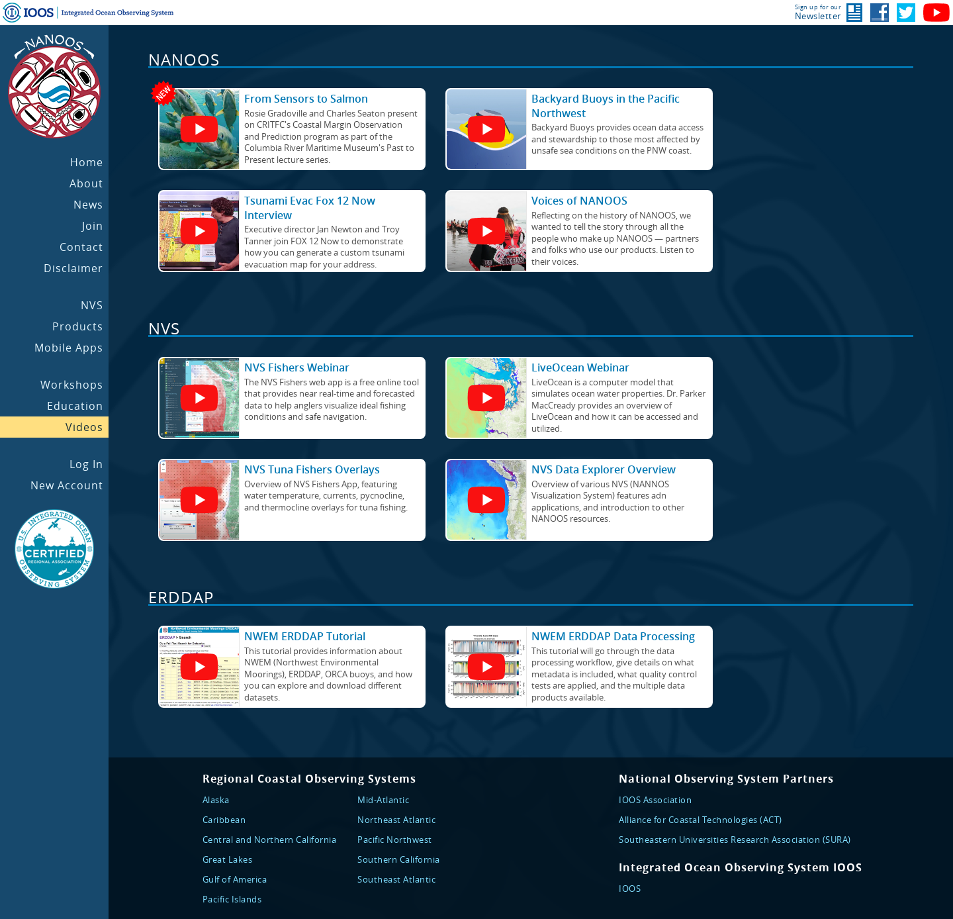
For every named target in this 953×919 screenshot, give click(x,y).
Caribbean (224, 820)
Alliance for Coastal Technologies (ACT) (700, 820)
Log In (86, 464)
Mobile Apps (68, 347)
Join (92, 225)
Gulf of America (235, 879)
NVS (92, 305)
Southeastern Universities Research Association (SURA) (735, 840)
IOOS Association (655, 800)
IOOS (630, 889)
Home (86, 162)
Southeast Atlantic (396, 879)
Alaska (216, 800)
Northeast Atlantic (396, 820)
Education (75, 406)
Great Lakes (228, 859)
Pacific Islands (232, 899)
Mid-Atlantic (383, 800)
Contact (81, 247)
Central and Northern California (270, 840)
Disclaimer (73, 268)
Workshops (71, 384)
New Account (66, 485)
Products (77, 326)
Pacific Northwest (394, 840)
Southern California (398, 859)
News (88, 204)
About (86, 183)
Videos (84, 427)
